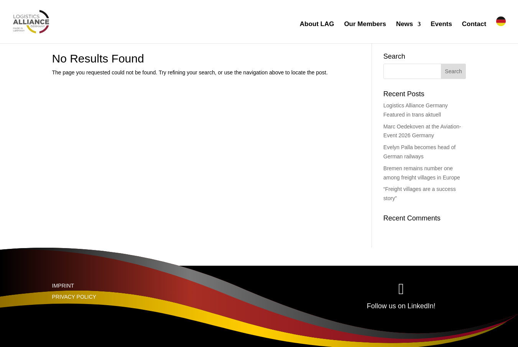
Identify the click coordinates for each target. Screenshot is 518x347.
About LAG (317, 24)
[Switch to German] (501, 29)
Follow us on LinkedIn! (401, 306)
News (404, 24)
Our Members (365, 24)
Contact (474, 24)
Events (441, 24)
